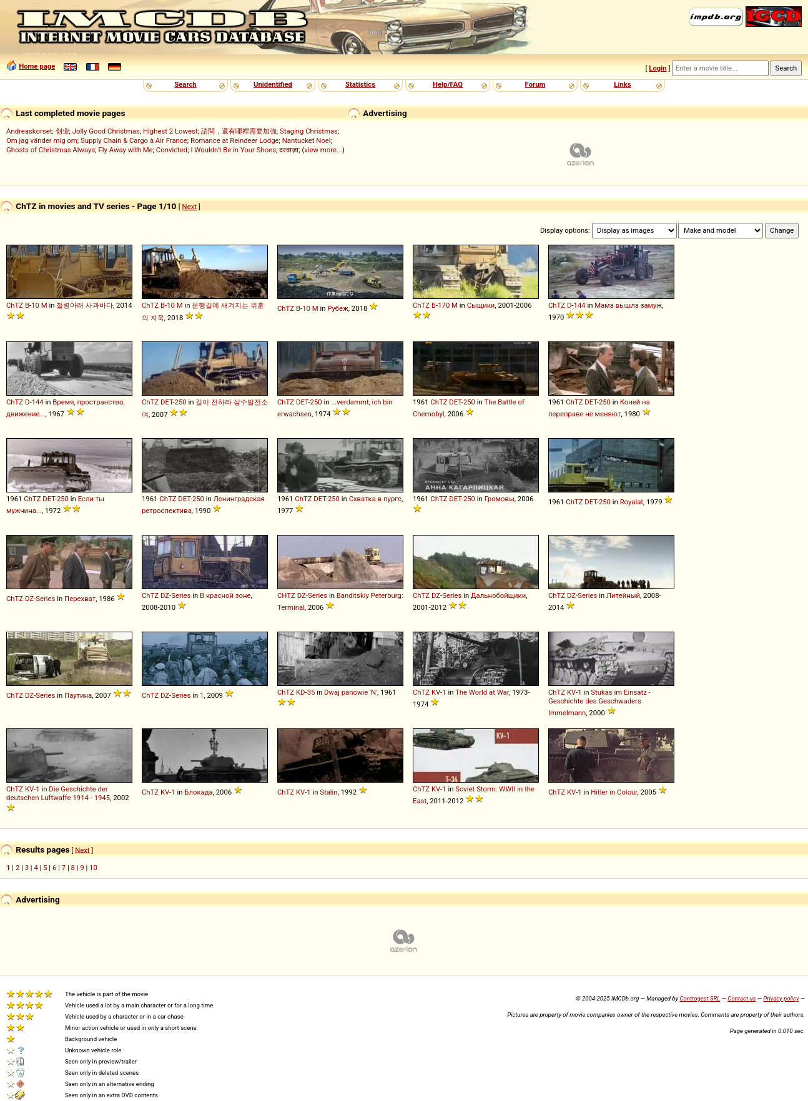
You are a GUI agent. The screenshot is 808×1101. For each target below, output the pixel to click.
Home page (37, 66)
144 (580, 305)
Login (657, 68)
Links (622, 84)
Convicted (171, 149)
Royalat (631, 501)
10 (35, 305)
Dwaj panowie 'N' (350, 692)
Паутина (78, 695)
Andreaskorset (29, 131)
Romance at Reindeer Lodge (234, 140)
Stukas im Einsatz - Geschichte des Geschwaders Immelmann (599, 702)
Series (45, 598)
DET (166, 402)
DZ (29, 598)
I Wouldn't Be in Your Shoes (233, 149)
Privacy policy (781, 998)
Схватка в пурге (375, 498)
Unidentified (273, 84)
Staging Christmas (309, 131)
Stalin (328, 792)
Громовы (500, 498)
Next (189, 206)
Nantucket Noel (306, 140)
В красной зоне (225, 595)
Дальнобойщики (498, 595)
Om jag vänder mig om (41, 140)
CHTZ (286, 595)
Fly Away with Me (126, 149)
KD (300, 692)
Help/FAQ (448, 84)
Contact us (741, 998)
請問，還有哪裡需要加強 (239, 131)
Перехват (80, 598)
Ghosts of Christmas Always (50, 149)
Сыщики (481, 305)
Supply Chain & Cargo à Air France (134, 140)
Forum (535, 84)
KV (435, 692)
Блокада (198, 792)
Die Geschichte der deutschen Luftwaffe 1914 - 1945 (58, 793)
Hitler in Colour (614, 792)
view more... (323, 149)
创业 (62, 131)
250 (181, 402)
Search (185, 84)
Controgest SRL (699, 998)
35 (311, 692)
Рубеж (337, 308)
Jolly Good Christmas (106, 131)
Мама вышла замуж (628, 305)
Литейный (623, 595)
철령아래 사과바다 (84, 305)
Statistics (360, 84)
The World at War (482, 692)
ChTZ (14, 305)
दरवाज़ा (288, 149)
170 (444, 305)
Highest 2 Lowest (170, 131)
